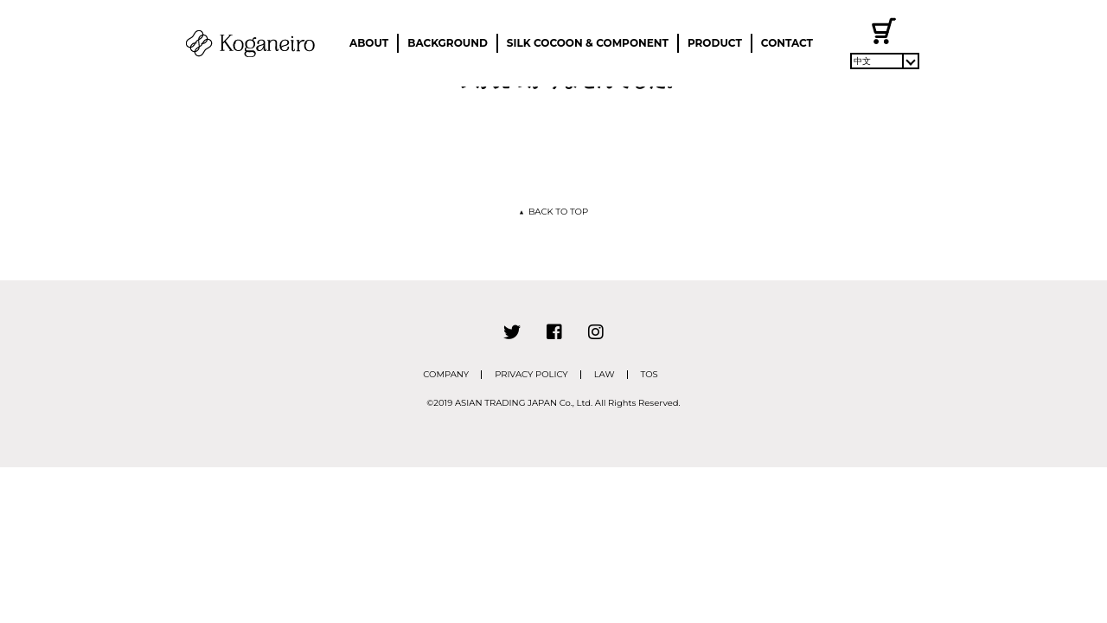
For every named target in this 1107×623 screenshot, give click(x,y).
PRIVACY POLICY (531, 374)
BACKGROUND (447, 42)
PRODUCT (715, 42)
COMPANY (446, 374)
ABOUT (368, 42)
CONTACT (787, 42)
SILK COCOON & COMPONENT (588, 42)
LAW (604, 374)
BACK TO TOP (553, 211)
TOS (649, 374)
